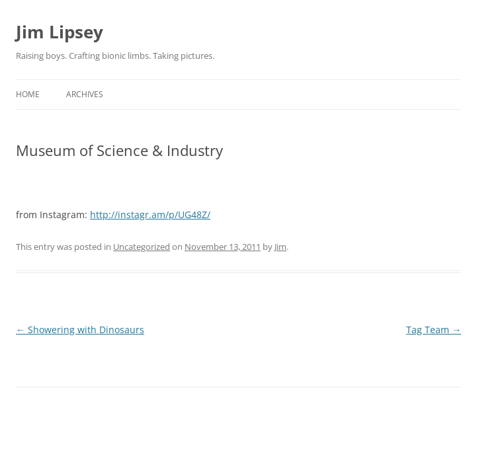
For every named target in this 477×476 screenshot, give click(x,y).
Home (28, 94)
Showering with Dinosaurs (80, 329)
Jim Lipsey (59, 32)
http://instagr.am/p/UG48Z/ (150, 214)
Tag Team (433, 329)
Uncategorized (141, 247)
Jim (280, 247)
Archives (84, 94)
